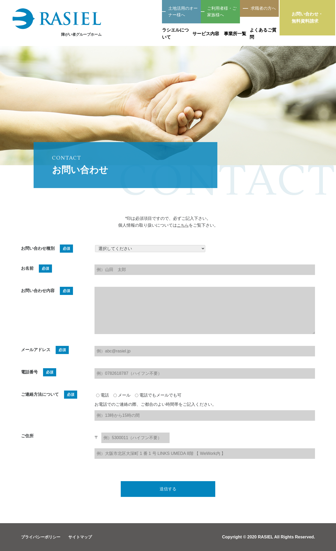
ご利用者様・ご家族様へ (198, 8)
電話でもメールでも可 (158, 395)
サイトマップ (83, 537)
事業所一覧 (221, 28)
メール (121, 395)
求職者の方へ (258, 8)
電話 (102, 395)
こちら (182, 225)
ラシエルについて (131, 28)
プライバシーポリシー (42, 537)
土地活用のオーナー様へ (138, 8)
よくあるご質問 (266, 28)
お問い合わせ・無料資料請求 (312, 19)
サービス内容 (176, 28)
